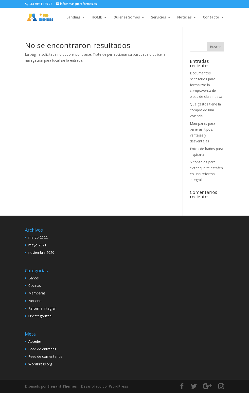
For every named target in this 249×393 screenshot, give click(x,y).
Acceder (34, 341)
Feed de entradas (42, 349)
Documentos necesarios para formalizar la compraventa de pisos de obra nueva (206, 85)
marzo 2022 (38, 237)
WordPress (118, 386)
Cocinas (34, 285)
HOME (97, 17)
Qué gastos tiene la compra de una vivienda (205, 110)
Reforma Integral (41, 308)
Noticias (184, 17)
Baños (33, 278)
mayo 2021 (37, 245)
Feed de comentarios (45, 356)
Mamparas (37, 293)
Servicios (158, 17)
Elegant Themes (62, 386)
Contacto (211, 17)
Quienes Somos (126, 17)
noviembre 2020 (41, 252)
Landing (73, 17)
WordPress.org (40, 364)
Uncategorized (40, 316)
